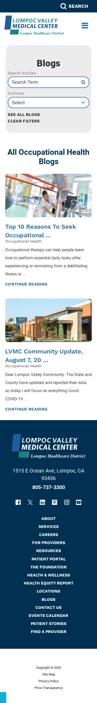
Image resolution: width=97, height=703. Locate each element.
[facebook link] (18, 502)
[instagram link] (66, 502)
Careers (48, 534)
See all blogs (24, 114)
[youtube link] (78, 502)
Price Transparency (48, 688)
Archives (16, 93)
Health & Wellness (48, 575)
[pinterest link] (54, 502)
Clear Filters (24, 121)
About (48, 518)
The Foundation (48, 567)
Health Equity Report (48, 583)
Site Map (48, 674)
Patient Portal (49, 558)
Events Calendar (48, 615)
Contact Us (48, 607)
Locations (48, 591)
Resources (48, 550)
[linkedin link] (42, 502)
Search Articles (22, 73)
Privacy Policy (49, 681)
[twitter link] (30, 502)
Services (49, 526)
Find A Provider (48, 631)
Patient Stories (48, 623)
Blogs (48, 599)
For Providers (48, 542)
